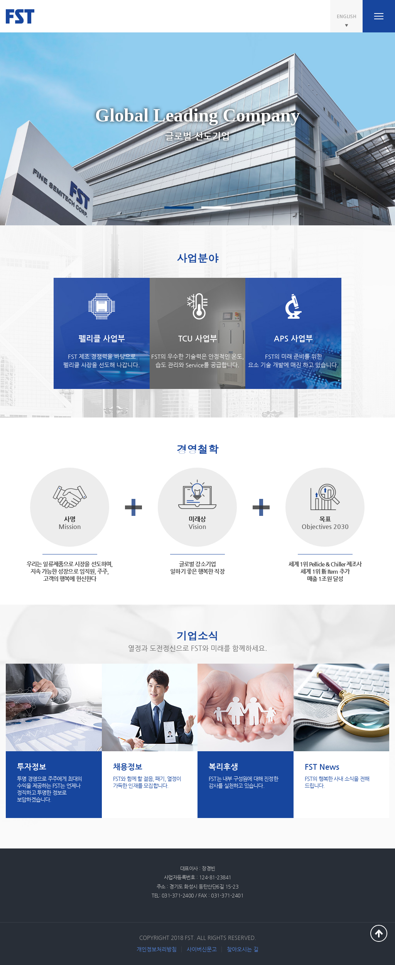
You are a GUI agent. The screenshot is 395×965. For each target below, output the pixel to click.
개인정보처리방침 (157, 949)
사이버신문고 (202, 949)
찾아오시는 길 (242, 949)
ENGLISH (346, 16)
